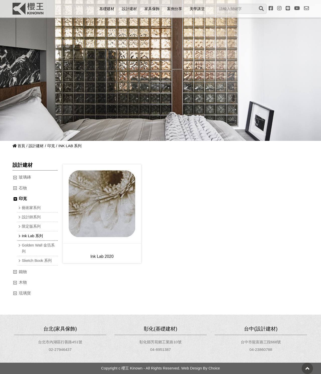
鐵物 (23, 271)
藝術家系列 (32, 208)
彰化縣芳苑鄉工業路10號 (160, 342)
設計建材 (36, 146)
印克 (51, 146)
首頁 (19, 146)
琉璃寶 (25, 293)
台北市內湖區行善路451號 (60, 342)
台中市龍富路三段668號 (260, 342)
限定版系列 (32, 226)
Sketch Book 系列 (37, 260)
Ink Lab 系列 (33, 235)
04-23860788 (261, 349)
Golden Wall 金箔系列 (37, 247)
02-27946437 (60, 349)
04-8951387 (160, 349)
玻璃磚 (25, 177)
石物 (23, 188)
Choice (214, 368)
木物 (23, 282)
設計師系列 (32, 217)
